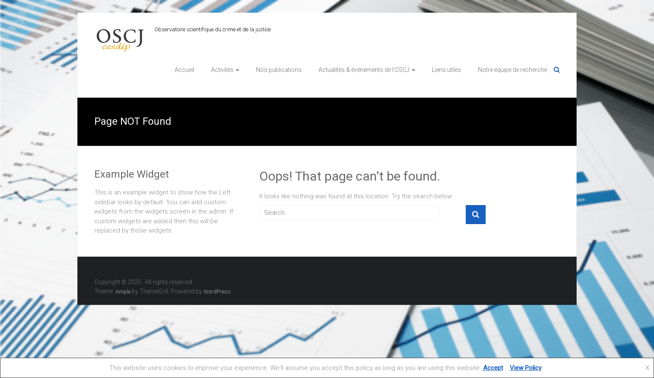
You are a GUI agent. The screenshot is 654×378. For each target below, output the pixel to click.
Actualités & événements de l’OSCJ (364, 69)
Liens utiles (446, 69)
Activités (222, 69)
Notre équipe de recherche (512, 69)
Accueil (184, 69)
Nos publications (279, 69)
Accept (493, 368)
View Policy (525, 368)
